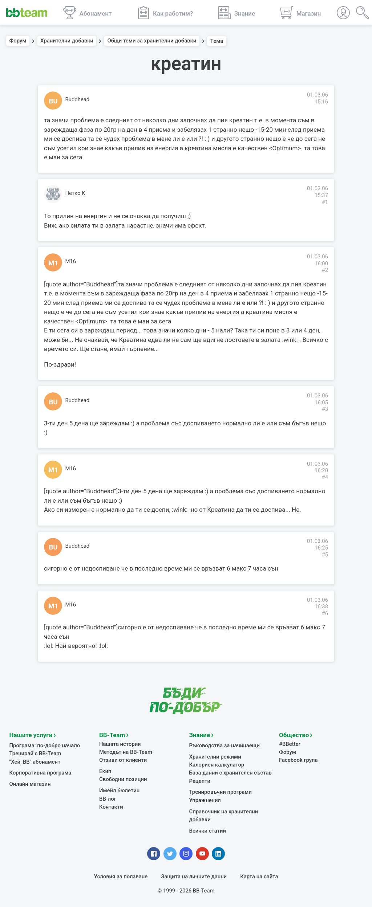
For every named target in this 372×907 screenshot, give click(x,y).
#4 (325, 477)
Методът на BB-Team (125, 751)
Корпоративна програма (40, 772)
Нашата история (120, 743)
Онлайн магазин (30, 783)
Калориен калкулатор (216, 764)
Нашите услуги (31, 734)
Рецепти (200, 780)
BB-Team (112, 734)
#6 (325, 613)
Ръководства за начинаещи (224, 745)
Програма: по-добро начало (44, 745)
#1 (325, 202)
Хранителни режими (215, 756)
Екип (105, 771)
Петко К (75, 193)
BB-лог (107, 798)
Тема (216, 41)
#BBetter (289, 743)
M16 (70, 261)
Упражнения (205, 800)
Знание (199, 734)
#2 (325, 270)
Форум (18, 41)
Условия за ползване (121, 876)
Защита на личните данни (194, 876)
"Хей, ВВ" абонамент (35, 761)
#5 (325, 554)
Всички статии (207, 830)
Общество (294, 734)
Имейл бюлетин (119, 790)
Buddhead (77, 99)
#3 (325, 409)
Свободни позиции (123, 779)
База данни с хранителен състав (230, 772)
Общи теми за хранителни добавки (151, 41)
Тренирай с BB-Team (35, 753)
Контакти (111, 806)
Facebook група (298, 759)
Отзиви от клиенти (123, 759)
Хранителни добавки (66, 41)
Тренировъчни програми (220, 791)
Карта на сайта (259, 876)
